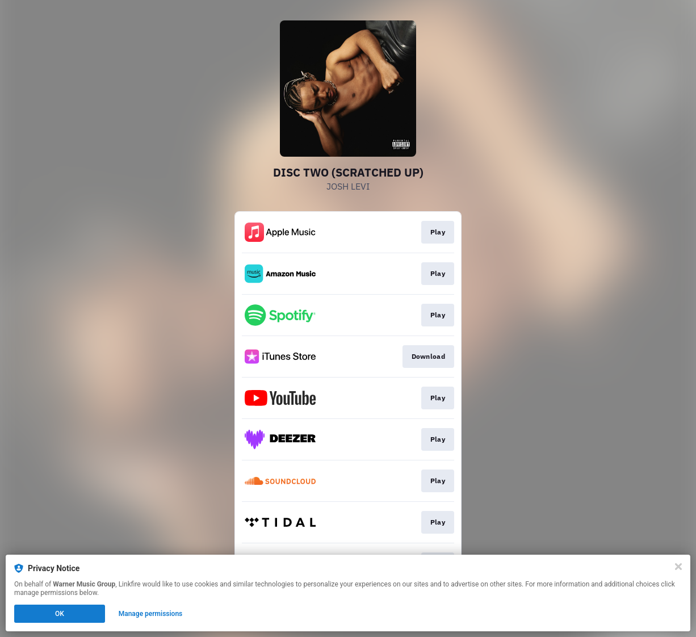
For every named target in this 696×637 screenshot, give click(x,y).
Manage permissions (151, 614)
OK (59, 614)
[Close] (678, 567)
